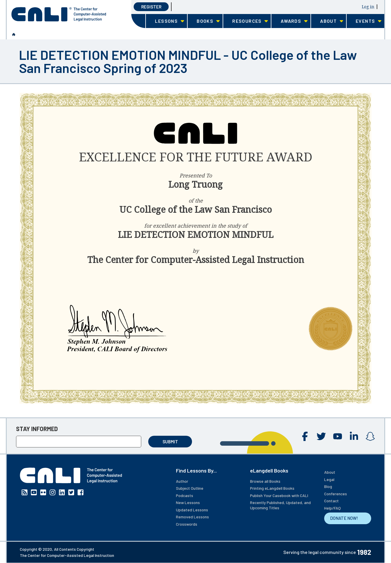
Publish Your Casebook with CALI (279, 495)
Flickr (43, 492)
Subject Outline (189, 488)
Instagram (370, 436)
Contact (331, 500)
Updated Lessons (192, 509)
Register (151, 6)
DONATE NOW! (344, 518)
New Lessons (188, 502)
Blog (328, 486)
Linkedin (354, 436)
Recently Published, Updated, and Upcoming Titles (280, 505)
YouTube (337, 436)
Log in (368, 6)
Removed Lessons (192, 516)
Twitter (321, 436)
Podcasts (184, 495)
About (329, 472)
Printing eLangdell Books (272, 488)
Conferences (335, 493)
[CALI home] (58, 14)
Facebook (305, 436)
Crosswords (186, 524)
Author (182, 481)
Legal (329, 479)
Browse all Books (265, 481)
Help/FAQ (332, 508)
